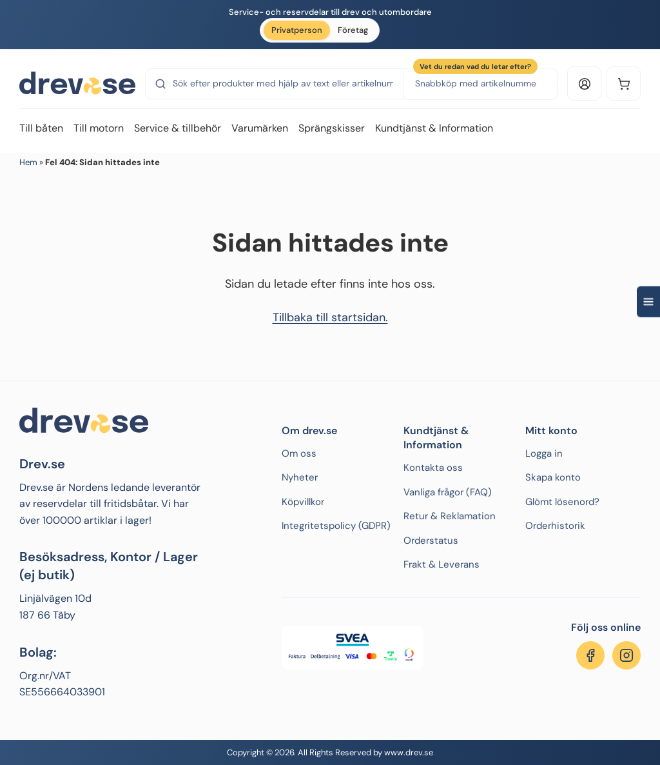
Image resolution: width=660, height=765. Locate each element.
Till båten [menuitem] (41, 128)
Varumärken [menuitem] (259, 128)
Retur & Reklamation (449, 516)
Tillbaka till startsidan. (330, 317)
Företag (353, 30)
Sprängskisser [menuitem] (331, 128)
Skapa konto (553, 477)
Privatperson (296, 30)
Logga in (544, 453)
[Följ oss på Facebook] (590, 655)
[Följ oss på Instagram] (626, 655)
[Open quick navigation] (648, 301)
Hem (28, 162)
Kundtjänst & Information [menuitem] (434, 128)
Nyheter (300, 477)
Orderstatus (430, 540)
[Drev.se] (77, 84)
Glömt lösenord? (562, 501)
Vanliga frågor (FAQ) (447, 492)
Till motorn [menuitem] (98, 128)
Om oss (299, 453)
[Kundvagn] (624, 83)
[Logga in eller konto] (584, 83)
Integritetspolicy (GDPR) (336, 525)
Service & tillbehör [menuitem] (177, 128)
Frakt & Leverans (441, 564)
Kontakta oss (433, 467)
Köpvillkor (303, 501)
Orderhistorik (555, 525)
